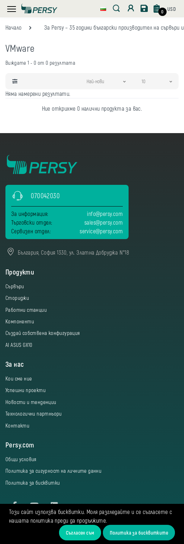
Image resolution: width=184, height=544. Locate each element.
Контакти (17, 425)
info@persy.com (105, 213)
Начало (13, 27)
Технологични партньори (33, 413)
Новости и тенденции (31, 402)
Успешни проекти (25, 390)
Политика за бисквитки (32, 482)
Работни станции (26, 309)
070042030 (45, 195)
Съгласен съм (80, 533)
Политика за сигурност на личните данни (53, 470)
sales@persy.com (103, 222)
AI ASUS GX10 (19, 344)
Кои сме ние (18, 378)
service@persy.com (101, 231)
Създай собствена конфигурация (42, 333)
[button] (103, 8)
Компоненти (19, 321)
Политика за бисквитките (139, 533)
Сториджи (17, 297)
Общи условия (21, 459)
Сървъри (14, 286)
